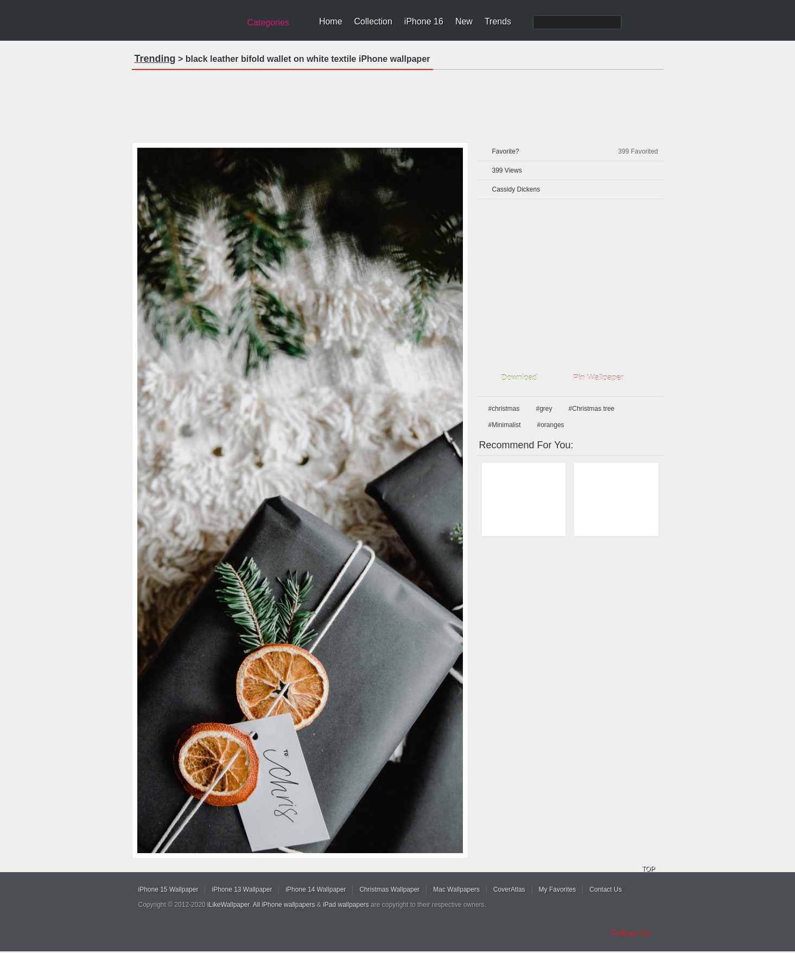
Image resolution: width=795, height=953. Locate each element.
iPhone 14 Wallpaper (315, 889)
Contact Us (605, 889)
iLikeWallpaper (228, 904)
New (464, 21)
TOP (648, 869)
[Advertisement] (398, 102)
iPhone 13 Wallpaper (242, 889)
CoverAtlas (509, 889)
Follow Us (631, 933)
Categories (268, 22)
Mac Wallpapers (456, 889)
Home (330, 21)
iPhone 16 (423, 21)
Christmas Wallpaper (389, 889)
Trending (155, 58)
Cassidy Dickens (516, 189)
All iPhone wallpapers (284, 904)
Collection (373, 21)
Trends (498, 21)
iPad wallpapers (346, 904)
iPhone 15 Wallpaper (168, 889)
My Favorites (557, 889)
